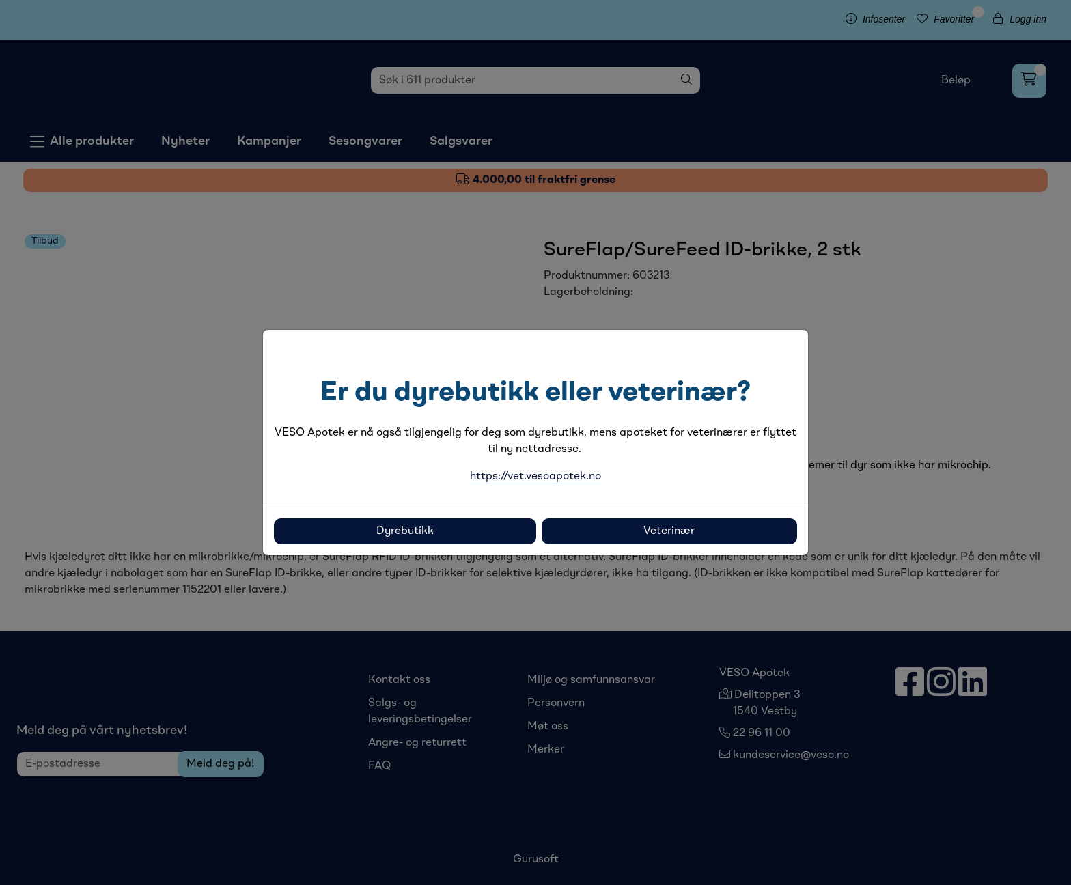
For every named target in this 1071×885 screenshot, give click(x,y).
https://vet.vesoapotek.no (535, 476)
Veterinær (669, 531)
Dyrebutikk (405, 531)
